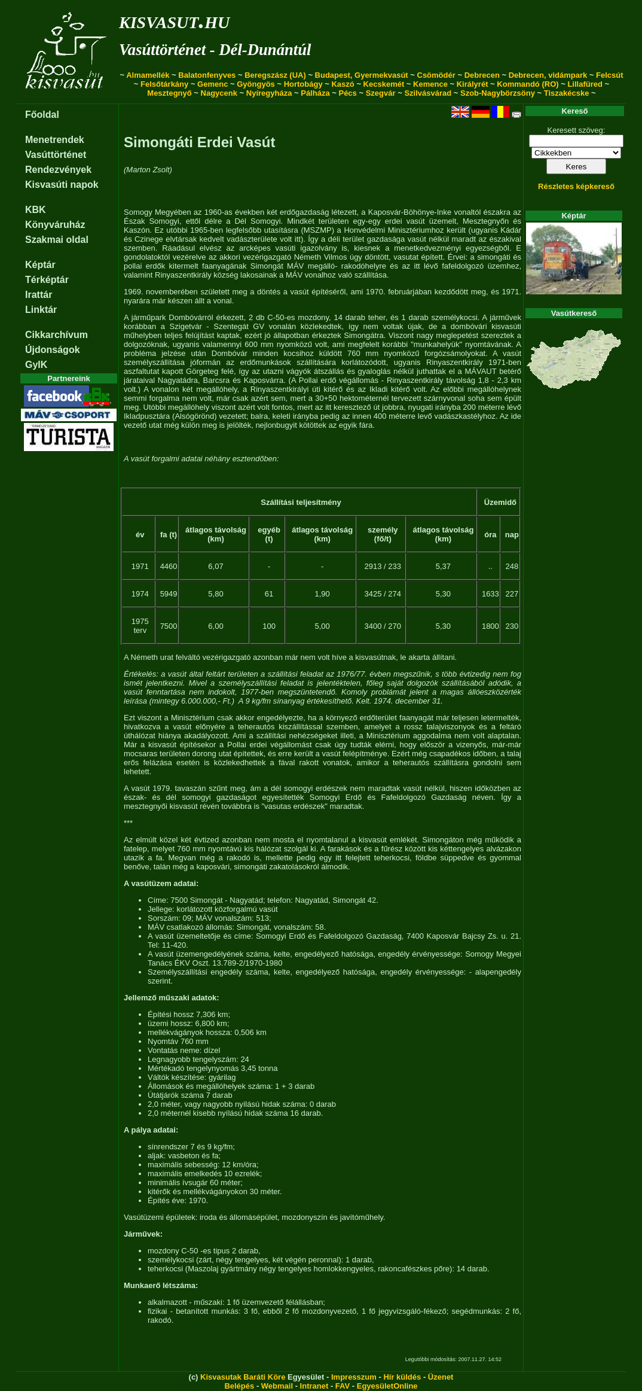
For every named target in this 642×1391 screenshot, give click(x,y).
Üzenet (441, 1376)
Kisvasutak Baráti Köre (242, 1376)
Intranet (314, 1385)
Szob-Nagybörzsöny (497, 93)
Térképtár (47, 280)
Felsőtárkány (164, 84)
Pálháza (315, 93)
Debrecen (482, 75)
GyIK (36, 365)
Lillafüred (585, 84)
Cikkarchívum (56, 335)
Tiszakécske (566, 93)
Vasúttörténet (55, 155)
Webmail (277, 1385)
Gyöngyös (256, 84)
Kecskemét (384, 84)
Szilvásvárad (427, 93)
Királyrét (472, 84)
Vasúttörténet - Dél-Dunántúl (215, 50)
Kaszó (342, 84)
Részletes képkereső (576, 186)
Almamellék (147, 75)
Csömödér (436, 75)
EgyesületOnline (387, 1385)
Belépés (239, 1385)
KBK (35, 210)
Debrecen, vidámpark (548, 75)
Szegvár (381, 93)
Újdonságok (52, 350)
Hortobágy (303, 84)
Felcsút (609, 75)
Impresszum (354, 1376)
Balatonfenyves (207, 75)
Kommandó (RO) (527, 84)
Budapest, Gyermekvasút (361, 75)
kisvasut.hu (174, 20)
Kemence (430, 84)
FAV (342, 1385)
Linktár (41, 310)
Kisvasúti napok (62, 184)
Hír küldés (402, 1376)
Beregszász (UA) (275, 75)
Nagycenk (219, 93)
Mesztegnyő (169, 93)
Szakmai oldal (56, 240)
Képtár (40, 265)
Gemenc (212, 84)
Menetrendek (54, 140)
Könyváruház (55, 225)
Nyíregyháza (269, 93)
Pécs (347, 93)
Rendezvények (58, 170)
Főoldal (42, 114)
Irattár (38, 295)
